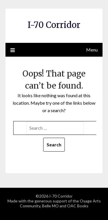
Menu (92, 49)
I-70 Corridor (54, 25)
